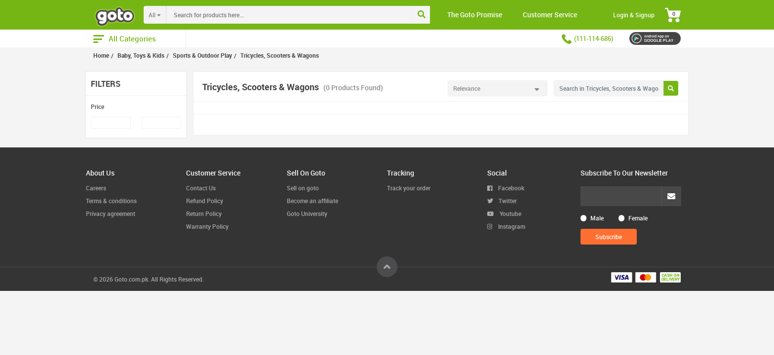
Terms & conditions (111, 201)
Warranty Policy (207, 226)
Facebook (505, 188)
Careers (96, 188)
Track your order (408, 188)
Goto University (307, 213)
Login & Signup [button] (634, 15)
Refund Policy (204, 201)
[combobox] (309, 15)
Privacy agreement (110, 213)
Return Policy (204, 213)
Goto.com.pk (131, 279)
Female (638, 218)
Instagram (506, 226)
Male (597, 218)
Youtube (504, 213)
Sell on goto (303, 188)
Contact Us (201, 188)
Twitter (502, 201)
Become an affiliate (312, 201)
